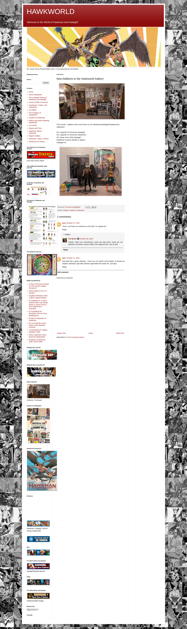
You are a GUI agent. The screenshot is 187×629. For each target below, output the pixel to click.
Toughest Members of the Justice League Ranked (38, 297)
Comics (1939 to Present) (38, 102)
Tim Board (72, 239)
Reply (64, 230)
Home (91, 333)
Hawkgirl (65, 210)
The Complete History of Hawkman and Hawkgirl (38, 99)
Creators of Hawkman (37, 118)
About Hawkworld (35, 95)
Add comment (62, 272)
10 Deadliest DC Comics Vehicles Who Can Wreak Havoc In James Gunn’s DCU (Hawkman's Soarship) (38, 305)
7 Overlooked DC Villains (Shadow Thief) (38, 331)
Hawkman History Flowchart (35, 132)
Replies (67, 234)
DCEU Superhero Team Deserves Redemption (37, 336)
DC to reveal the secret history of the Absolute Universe (37, 325)
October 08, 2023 (86, 239)
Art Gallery (33, 110)
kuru (64, 223)
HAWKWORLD (51, 12)
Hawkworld (80, 210)
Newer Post (61, 333)
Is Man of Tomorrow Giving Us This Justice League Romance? (39, 286)
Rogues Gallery (34, 136)
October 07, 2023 (73, 223)
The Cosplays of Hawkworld (35, 114)
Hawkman (72, 210)
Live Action (33, 125)
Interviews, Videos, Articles (39, 139)
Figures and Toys (35, 128)
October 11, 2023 (73, 258)
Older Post (120, 333)
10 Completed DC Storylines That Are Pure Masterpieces (38, 313)
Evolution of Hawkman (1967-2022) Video (37, 341)
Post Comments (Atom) (75, 337)
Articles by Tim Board (37, 142)
